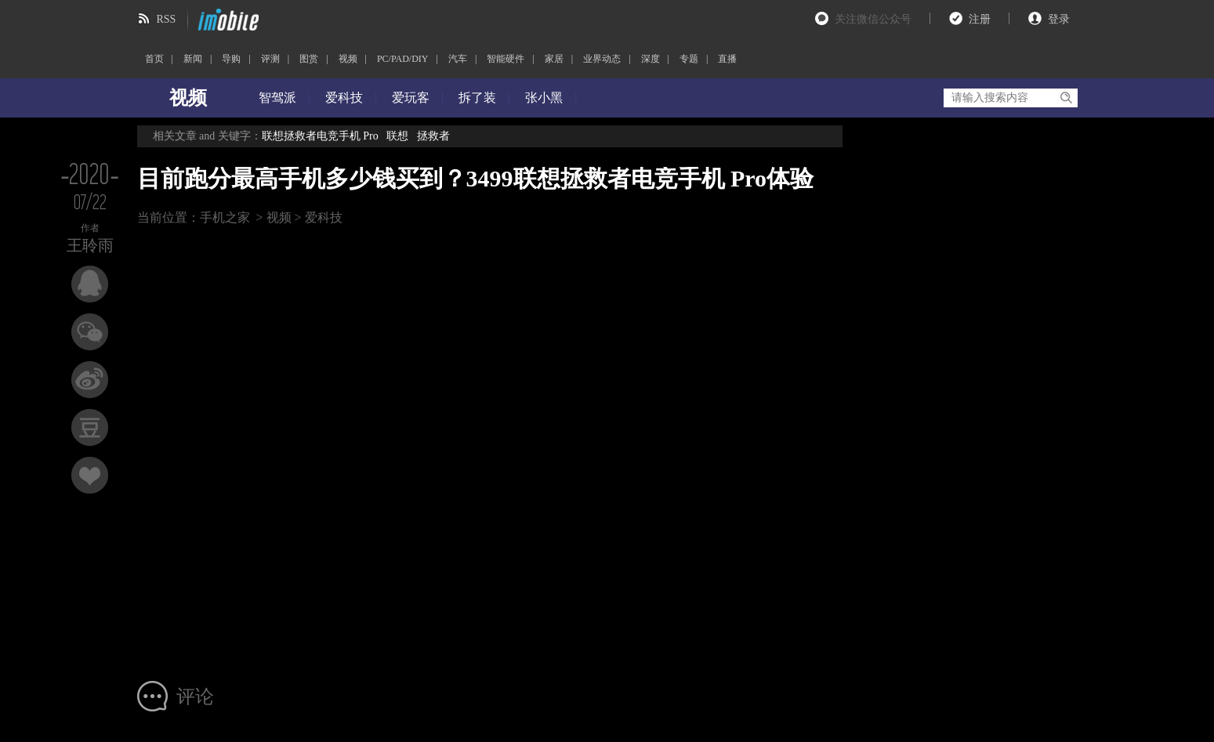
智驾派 (277, 97)
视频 (348, 58)
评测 (270, 58)
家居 (554, 58)
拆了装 (477, 97)
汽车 (457, 58)
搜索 (1065, 98)
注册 (980, 19)
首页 (154, 58)
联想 (397, 136)
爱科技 (344, 97)
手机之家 (225, 217)
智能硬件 (505, 58)
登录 (1059, 19)
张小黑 (544, 97)
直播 (727, 58)
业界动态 (602, 58)
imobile (226, 19)
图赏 (308, 58)
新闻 (192, 58)
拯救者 (433, 136)
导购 (231, 58)
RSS (166, 19)
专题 (688, 58)
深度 (650, 58)
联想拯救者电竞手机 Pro (320, 136)
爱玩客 (410, 97)
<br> (472, 449)
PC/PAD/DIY (403, 58)
